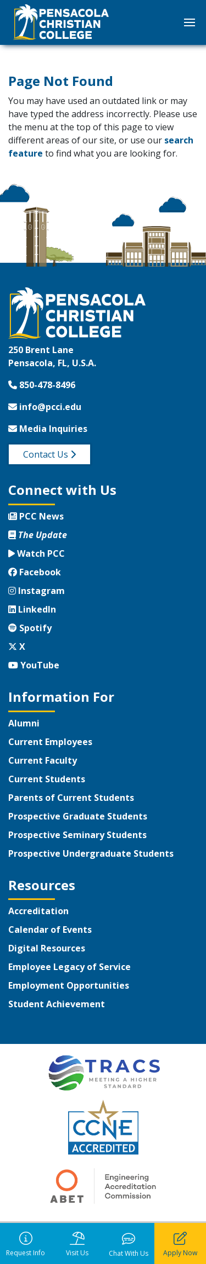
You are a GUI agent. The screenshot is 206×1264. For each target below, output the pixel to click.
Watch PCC (36, 553)
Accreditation (38, 911)
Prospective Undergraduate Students (91, 853)
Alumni (24, 723)
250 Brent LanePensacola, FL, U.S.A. (52, 356)
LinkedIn (32, 609)
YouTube (33, 665)
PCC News (36, 516)
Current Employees (50, 742)
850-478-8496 (41, 385)
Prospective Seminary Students (77, 835)
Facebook (34, 572)
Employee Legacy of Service (69, 967)
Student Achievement (56, 1004)
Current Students (46, 779)
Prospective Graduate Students (77, 816)
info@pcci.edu (44, 407)
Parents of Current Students (71, 798)
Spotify (30, 628)
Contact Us (49, 454)
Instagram (36, 591)
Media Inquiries (47, 429)
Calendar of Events (50, 930)
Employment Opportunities (68, 985)
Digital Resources (46, 948)
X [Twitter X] (16, 646)
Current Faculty (42, 760)
